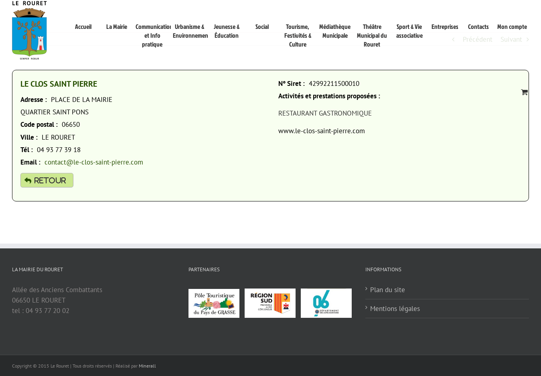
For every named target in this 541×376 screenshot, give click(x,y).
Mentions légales (395, 308)
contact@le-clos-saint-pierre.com (94, 162)
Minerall (147, 366)
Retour (50, 180)
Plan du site (387, 289)
